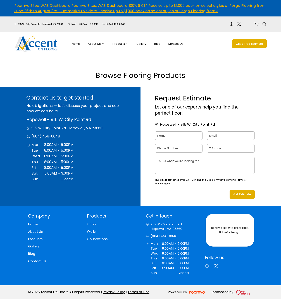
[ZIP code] (231, 148)
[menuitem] (76, 44)
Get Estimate (242, 194)
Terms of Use (138, 292)
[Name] (179, 135)
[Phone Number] (179, 148)
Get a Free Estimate (249, 43)
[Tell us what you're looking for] (205, 165)
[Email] (231, 135)
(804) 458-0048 (115, 24)
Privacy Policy (223, 179)
